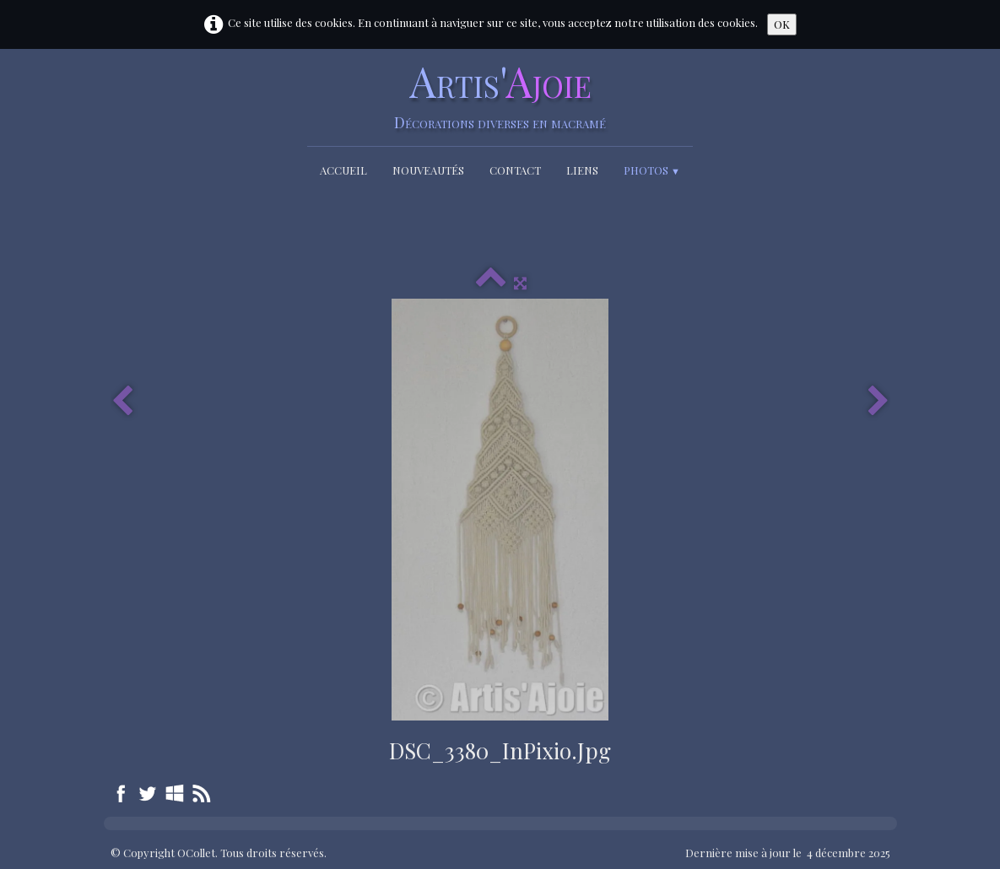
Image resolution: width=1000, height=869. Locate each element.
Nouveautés (428, 170)
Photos (652, 170)
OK (782, 24)
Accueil (343, 170)
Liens (582, 170)
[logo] (500, 95)
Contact (515, 170)
